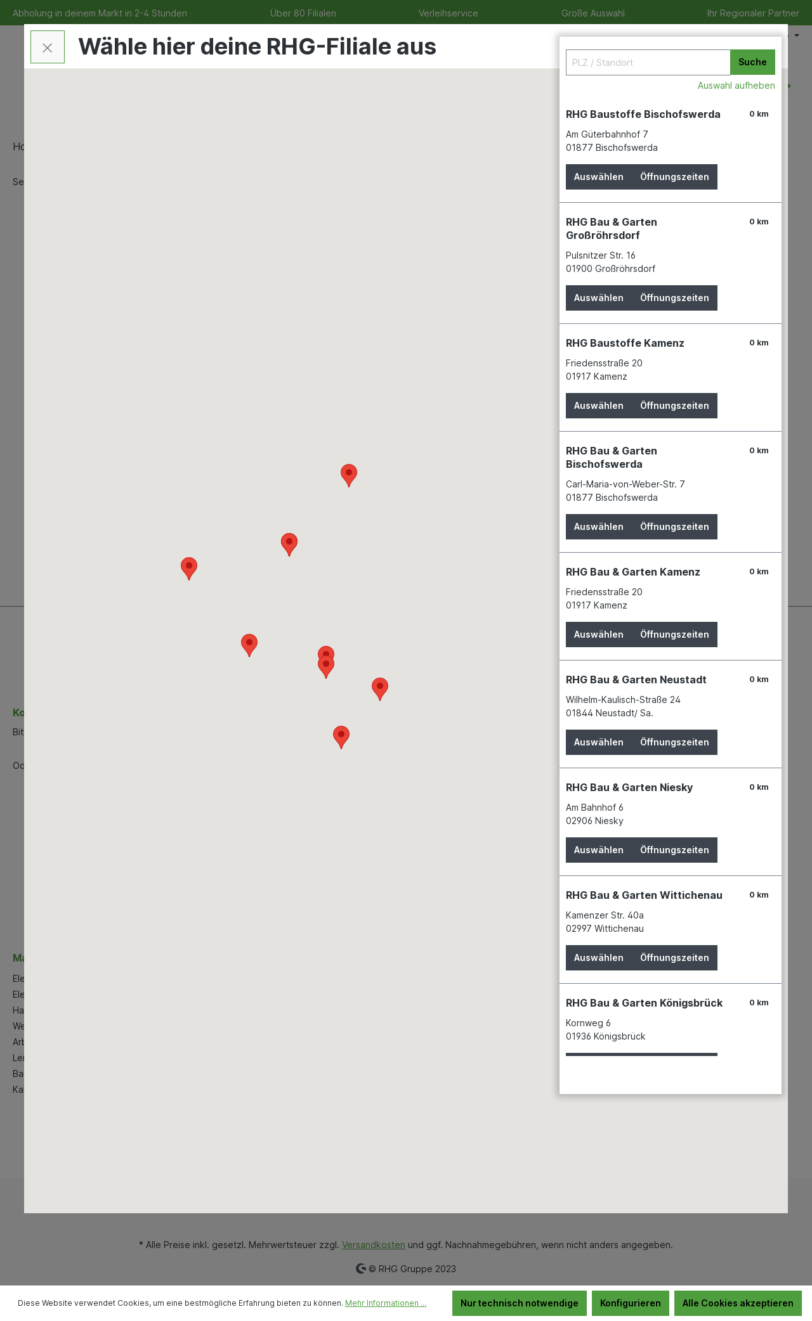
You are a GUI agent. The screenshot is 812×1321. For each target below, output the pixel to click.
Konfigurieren (630, 1303)
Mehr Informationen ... (385, 1303)
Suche (752, 61)
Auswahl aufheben (736, 85)
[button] (326, 667)
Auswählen (599, 176)
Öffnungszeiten (674, 176)
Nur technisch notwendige (520, 1303)
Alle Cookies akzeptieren (738, 1303)
